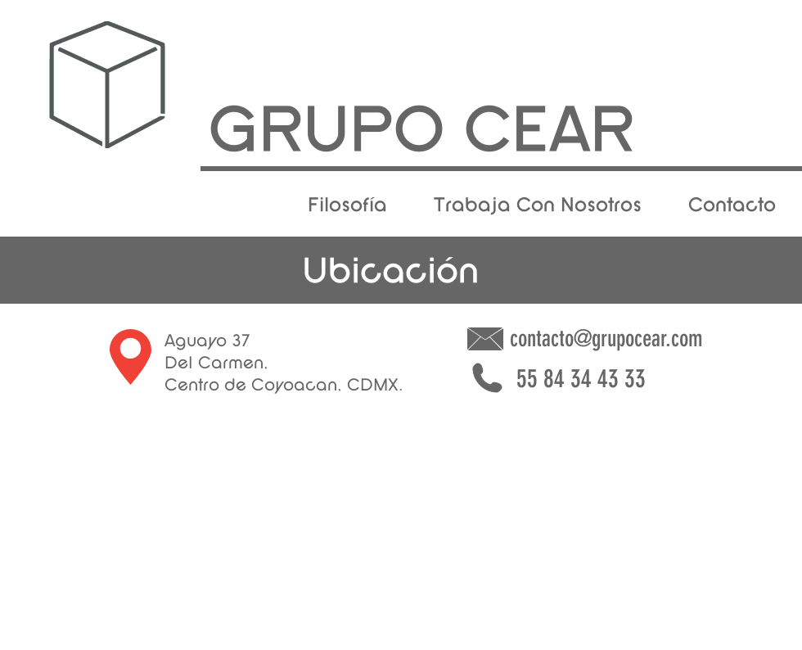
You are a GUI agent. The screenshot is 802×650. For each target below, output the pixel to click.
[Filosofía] (347, 206)
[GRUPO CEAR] (421, 135)
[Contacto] (732, 206)
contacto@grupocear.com (606, 338)
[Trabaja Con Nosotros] (538, 206)
